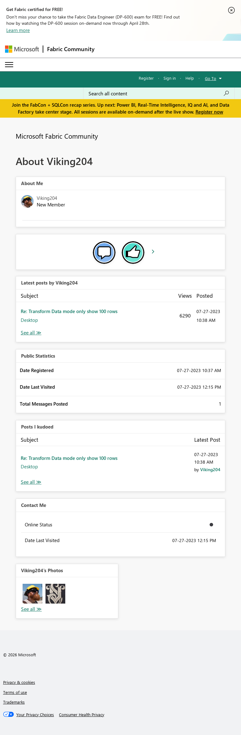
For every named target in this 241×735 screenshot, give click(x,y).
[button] (32, 594)
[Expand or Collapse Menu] (9, 64)
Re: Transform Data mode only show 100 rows (69, 311)
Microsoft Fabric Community (57, 135)
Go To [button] (210, 78)
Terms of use (15, 692)
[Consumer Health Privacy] (81, 714)
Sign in (169, 78)
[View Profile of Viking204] (210, 469)
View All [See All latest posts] (31, 332)
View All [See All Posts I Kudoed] (31, 482)
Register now (209, 112)
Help (189, 78)
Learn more (18, 30)
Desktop (29, 320)
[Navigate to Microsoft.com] (22, 49)
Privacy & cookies (19, 682)
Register (146, 78)
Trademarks (14, 702)
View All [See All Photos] (31, 609)
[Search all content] (159, 93)
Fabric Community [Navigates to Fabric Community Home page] (70, 49)
